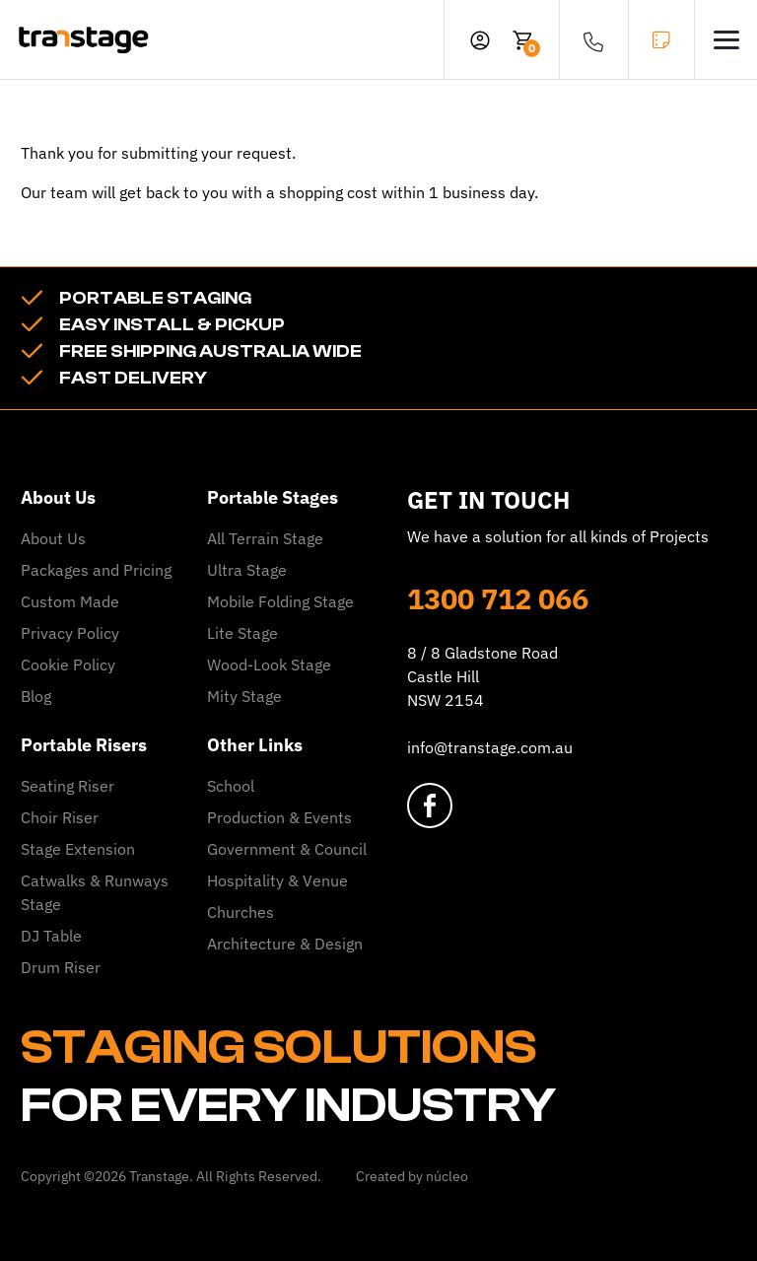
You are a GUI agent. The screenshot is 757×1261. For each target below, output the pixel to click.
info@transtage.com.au (490, 747)
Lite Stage (242, 633)
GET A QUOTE (661, 39)
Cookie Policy (68, 664)
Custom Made (70, 601)
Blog (36, 696)
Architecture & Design (285, 943)
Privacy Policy (70, 633)
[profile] (480, 39)
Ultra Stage (247, 570)
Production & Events (279, 817)
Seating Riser (67, 786)
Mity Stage (244, 696)
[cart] (523, 39)
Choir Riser (60, 817)
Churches (240, 912)
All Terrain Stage (265, 538)
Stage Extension (78, 849)
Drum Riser (61, 967)
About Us (53, 538)
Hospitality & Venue (277, 880)
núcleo (447, 1176)
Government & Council (287, 849)
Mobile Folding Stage (280, 601)
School (230, 786)
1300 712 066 (497, 598)
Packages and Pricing (96, 570)
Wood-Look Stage (269, 664)
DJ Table (51, 936)
